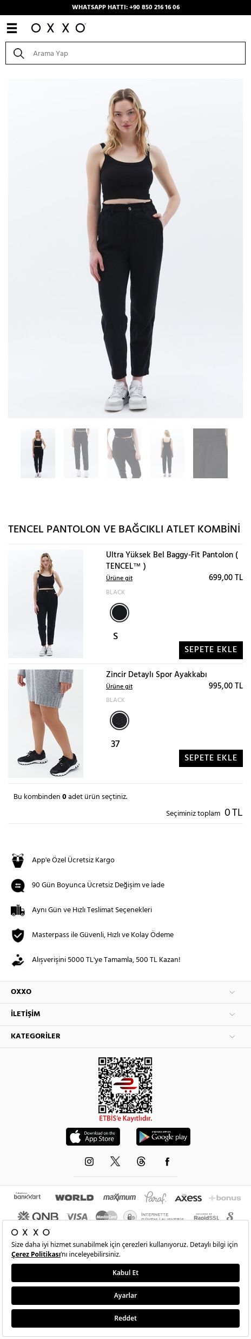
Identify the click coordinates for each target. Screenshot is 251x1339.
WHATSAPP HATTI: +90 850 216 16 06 (126, 7)
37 (115, 744)
